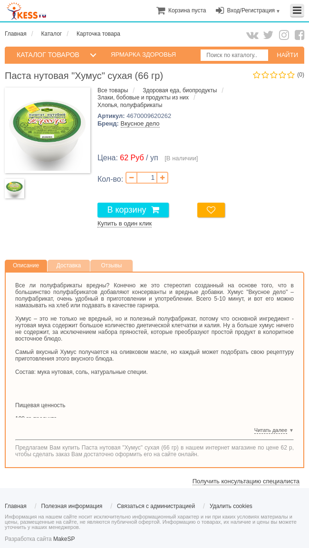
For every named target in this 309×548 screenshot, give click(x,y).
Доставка (69, 265)
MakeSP (64, 539)
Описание (26, 265)
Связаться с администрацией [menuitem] (156, 506)
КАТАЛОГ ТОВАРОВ (48, 55)
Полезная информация (72, 506)
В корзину (126, 210)
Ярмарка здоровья (143, 54)
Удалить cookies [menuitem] (231, 506)
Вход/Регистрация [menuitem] (251, 10)
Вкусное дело (140, 123)
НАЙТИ (287, 55)
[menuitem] (187, 10)
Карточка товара (98, 33)
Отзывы (111, 265)
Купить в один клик (124, 223)
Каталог (51, 33)
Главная (16, 33)
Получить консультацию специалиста (246, 481)
